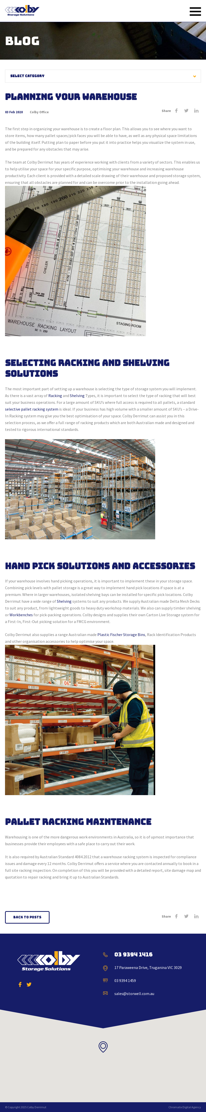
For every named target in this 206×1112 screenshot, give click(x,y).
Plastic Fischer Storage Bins (121, 634)
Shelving (77, 395)
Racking (55, 395)
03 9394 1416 (133, 954)
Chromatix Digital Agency (184, 1107)
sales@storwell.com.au (134, 993)
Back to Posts (27, 917)
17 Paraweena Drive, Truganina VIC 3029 (148, 967)
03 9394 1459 (125, 980)
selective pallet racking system (31, 409)
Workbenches (21, 614)
